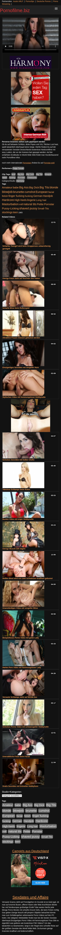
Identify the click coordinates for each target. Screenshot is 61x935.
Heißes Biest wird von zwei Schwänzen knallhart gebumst (27, 578)
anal (13, 174)
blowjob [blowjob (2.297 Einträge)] (7, 192)
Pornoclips (30, 1)
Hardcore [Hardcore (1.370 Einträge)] (8, 200)
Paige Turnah (18, 168)
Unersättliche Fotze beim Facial (16, 756)
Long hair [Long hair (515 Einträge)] (41, 200)
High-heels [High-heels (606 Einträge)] (20, 200)
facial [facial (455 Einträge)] (51, 192)
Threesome (32, 178)
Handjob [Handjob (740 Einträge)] (48, 195)
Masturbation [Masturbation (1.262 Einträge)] (10, 204)
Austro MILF (18, 1)
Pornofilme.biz (15, 10)
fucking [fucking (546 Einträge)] (29, 196)
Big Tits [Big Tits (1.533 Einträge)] (44, 187)
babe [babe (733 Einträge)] (16, 187)
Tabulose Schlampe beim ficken (16, 489)
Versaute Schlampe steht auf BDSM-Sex (19, 697)
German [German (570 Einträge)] (37, 195)
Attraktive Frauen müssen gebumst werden (21, 338)
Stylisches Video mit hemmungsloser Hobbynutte (24, 397)
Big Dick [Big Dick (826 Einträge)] (34, 187)
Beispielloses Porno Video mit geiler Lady (20, 638)
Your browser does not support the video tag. (30, 35)
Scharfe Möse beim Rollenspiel (15, 308)
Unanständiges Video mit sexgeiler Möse (20, 608)
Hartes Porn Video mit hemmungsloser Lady (21, 667)
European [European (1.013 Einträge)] (42, 192)
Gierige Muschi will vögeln (13, 549)
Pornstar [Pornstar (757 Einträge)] (49, 204)
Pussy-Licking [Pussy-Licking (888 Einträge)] (10, 208)
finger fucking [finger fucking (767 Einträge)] (16, 195)
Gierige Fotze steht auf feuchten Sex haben (21, 278)
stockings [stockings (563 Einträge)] (7, 212)
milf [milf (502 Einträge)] (21, 204)
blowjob (48, 174)
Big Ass (21, 174)
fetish (4, 178)
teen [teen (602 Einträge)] (15, 212)
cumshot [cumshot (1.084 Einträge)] (30, 192)
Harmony (20, 181)
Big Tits (39, 174)
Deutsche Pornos (44, 1)
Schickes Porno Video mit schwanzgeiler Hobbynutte (25, 727)
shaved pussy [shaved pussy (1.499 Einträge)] (28, 208)
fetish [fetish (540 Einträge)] (5, 196)
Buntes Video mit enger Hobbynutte (18, 519)
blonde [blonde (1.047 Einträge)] (54, 187)
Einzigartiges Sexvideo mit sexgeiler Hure (20, 367)
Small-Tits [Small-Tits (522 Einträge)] (43, 208)
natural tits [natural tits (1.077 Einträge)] (29, 204)
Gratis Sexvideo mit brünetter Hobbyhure (20, 786)
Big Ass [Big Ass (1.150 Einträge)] (24, 187)
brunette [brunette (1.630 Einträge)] (18, 192)
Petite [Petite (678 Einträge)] (40, 204)
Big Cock (30, 174)
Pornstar (21, 178)
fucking (12, 178)
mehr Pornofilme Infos (11, 157)
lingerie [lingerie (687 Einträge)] (31, 200)
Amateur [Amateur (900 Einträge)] (7, 187)
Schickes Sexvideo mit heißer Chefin (18, 460)
